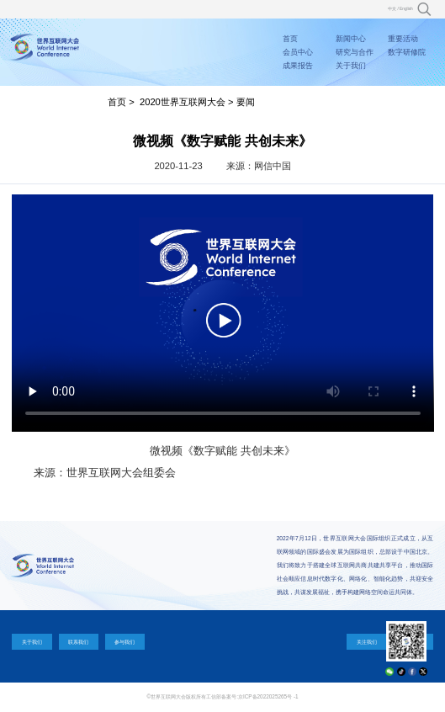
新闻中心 (351, 39)
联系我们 (78, 642)
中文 (392, 9)
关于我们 (351, 65)
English (406, 9)
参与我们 (124, 642)
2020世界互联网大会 (182, 102)
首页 (290, 39)
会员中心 (298, 52)
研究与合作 (354, 52)
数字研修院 (407, 52)
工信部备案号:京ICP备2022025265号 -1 (252, 696)
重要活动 (403, 39)
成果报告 (298, 65)
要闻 (245, 102)
